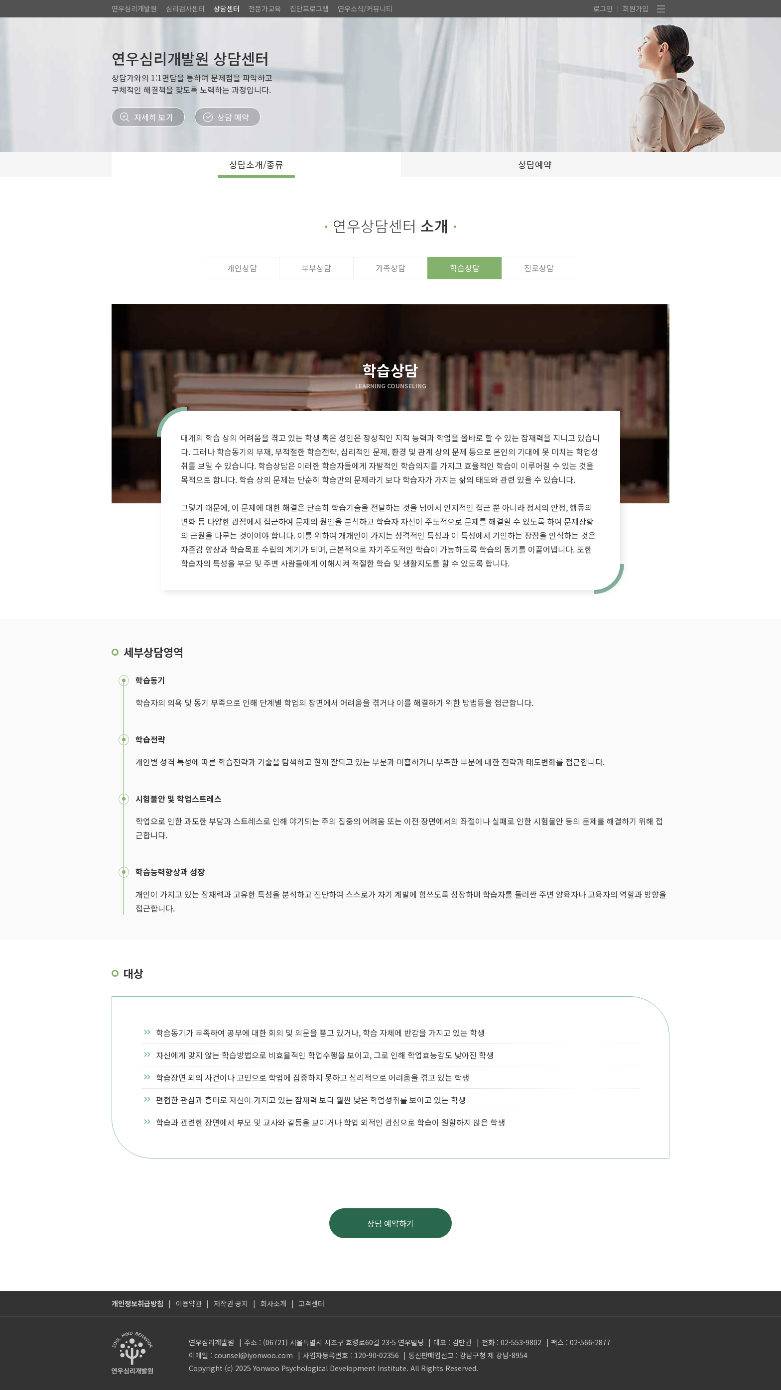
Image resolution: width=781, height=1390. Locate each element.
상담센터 (227, 8)
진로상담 (539, 268)
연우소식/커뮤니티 (365, 8)
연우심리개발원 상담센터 (190, 58)
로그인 (603, 8)
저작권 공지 (231, 1303)
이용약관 (189, 1303)
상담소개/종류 (256, 164)
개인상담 (242, 268)
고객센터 (311, 1303)
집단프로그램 (309, 8)
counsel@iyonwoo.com (253, 1355)
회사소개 (273, 1303)
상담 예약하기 (390, 1223)
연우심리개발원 (134, 8)
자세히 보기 (153, 117)
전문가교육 (265, 8)
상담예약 (535, 164)
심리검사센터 (185, 8)
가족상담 (390, 268)
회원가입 (636, 8)
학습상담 (465, 268)
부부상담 (316, 268)
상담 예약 (233, 117)
